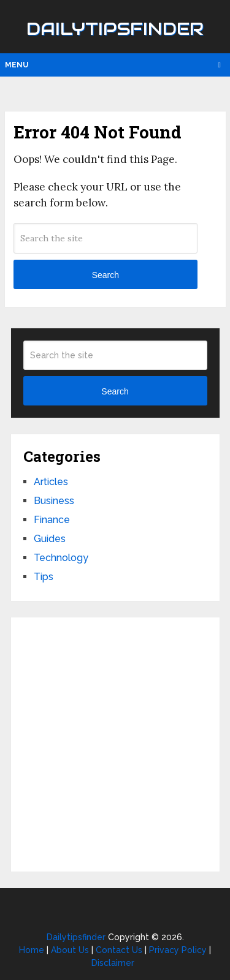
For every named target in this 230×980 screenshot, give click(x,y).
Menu (16, 65)
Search (105, 275)
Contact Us (119, 950)
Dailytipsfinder (115, 29)
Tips (43, 576)
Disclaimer (112, 963)
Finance (52, 520)
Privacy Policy (178, 950)
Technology (61, 558)
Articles (51, 482)
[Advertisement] (115, 744)
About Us (70, 950)
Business (54, 501)
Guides (50, 539)
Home (31, 950)
